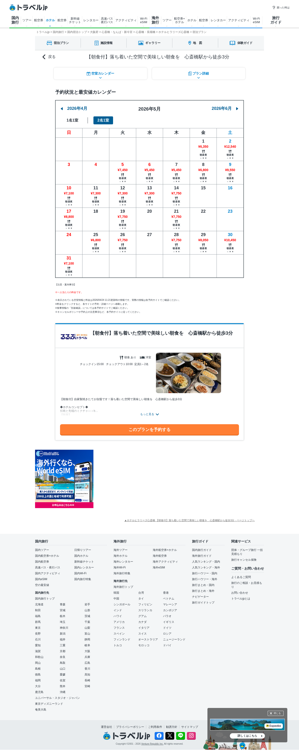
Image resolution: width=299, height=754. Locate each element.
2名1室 (103, 120)
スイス (142, 633)
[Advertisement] (140, 479)
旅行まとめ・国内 (203, 585)
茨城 (87, 616)
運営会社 (106, 727)
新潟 (62, 633)
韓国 (116, 592)
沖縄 (62, 692)
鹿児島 (39, 692)
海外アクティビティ (165, 561)
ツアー (27, 20)
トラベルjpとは (240, 598)
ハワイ (118, 616)
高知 (87, 674)
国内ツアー (42, 550)
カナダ (142, 622)
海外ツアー (121, 550)
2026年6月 (225, 108)
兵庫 (87, 657)
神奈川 (64, 627)
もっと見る (147, 414)
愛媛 (62, 674)
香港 (166, 592)
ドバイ (167, 645)
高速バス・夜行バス (47, 567)
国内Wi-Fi (80, 573)
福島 (38, 616)
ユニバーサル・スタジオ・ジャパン (57, 698)
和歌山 (39, 657)
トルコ (118, 645)
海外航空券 (160, 555)
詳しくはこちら (247, 735)
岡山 (38, 662)
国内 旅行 (15, 20)
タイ (141, 598)
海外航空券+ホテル (165, 550)
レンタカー (91, 20)
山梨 (87, 627)
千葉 (87, 622)
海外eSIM (159, 567)
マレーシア (170, 604)
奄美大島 (40, 709)
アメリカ (119, 622)
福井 (62, 639)
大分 (38, 686)
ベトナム (168, 598)
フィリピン (145, 604)
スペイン (119, 633)
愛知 (38, 645)
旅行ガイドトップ (203, 602)
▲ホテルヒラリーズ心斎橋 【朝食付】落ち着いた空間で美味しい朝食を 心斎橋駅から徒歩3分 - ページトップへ (189, 520)
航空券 (38, 20)
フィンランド (122, 639)
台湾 (141, 592)
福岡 (38, 680)
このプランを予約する (149, 429)
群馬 (38, 622)
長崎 (87, 680)
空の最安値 (42, 585)
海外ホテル (121, 555)
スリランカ (145, 610)
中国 (116, 598)
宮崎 (87, 686)
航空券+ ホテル (179, 20)
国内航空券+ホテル (47, 555)
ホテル (50, 20)
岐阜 (87, 645)
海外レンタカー (123, 561)
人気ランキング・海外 (206, 567)
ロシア (167, 633)
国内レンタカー (84, 567)
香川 (87, 668)
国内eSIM (41, 579)
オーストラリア (148, 639)
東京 (38, 627)
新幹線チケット (84, 561)
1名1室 (72, 120)
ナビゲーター (200, 596)
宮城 (62, 610)
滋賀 (38, 651)
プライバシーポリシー (130, 727)
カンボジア (170, 610)
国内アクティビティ (47, 573)
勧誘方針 (171, 727)
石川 (38, 639)
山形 (87, 610)
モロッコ (144, 645)
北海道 (39, 604)
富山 (87, 633)
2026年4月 (74, 108)
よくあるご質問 (241, 577)
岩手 (87, 604)
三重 (62, 645)
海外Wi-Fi (120, 567)
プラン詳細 (198, 73)
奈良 (62, 657)
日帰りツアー (82, 550)
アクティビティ (126, 20)
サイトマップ (189, 727)
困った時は (281, 7)
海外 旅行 (155, 20)
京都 (62, 651)
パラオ (167, 616)
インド (118, 610)
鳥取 (62, 662)
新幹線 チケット (75, 20)
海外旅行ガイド (202, 555)
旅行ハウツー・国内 (204, 573)
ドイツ (167, 627)
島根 (38, 668)
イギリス (168, 622)
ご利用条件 (155, 727)
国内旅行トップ (45, 598)
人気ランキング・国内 (206, 561)
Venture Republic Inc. (152, 744)
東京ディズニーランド (49, 703)
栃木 (62, 616)
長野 (38, 633)
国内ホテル (81, 555)
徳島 (38, 674)
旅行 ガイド (275, 20)
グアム (142, 616)
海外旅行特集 (122, 573)
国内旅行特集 (82, 579)
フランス (119, 627)
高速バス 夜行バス (107, 20)
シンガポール (122, 604)
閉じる (277, 713)
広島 (87, 662)
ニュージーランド (174, 639)
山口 (62, 668)
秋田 (38, 610)
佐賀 (62, 680)
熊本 (62, 686)
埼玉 (62, 622)
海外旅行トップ (123, 587)
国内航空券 (42, 561)
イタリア (144, 627)
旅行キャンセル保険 (243, 559)
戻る (49, 56)
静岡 (87, 639)
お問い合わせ (239, 592)
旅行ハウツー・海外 (204, 579)
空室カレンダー (100, 73)
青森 (62, 604)
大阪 (87, 651)
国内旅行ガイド (202, 550)
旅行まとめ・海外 (203, 590)
